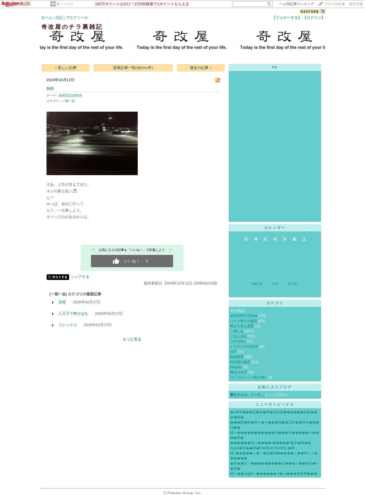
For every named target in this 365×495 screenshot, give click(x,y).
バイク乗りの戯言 (243, 321)
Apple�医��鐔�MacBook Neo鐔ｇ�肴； (264, 448)
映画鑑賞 (237, 357)
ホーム (46, 17)
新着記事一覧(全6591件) (133, 68)
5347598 (310, 11)
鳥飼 (50, 88)
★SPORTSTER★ (244, 316)
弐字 (233, 352)
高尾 (62, 302)
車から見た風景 (242, 326)
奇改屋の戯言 (240, 362)
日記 (59, 17)
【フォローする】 (287, 17)
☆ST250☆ (238, 341)
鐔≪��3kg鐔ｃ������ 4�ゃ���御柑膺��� (273, 474)
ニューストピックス (275, 404)
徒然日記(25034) (70, 95)
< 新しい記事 (65, 68)
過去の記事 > (201, 68)
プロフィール (77, 17)
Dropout (236, 367)
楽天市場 (356, 4)
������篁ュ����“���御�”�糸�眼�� (270, 443)
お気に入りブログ (275, 387)
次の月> (293, 283)
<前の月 (256, 283)
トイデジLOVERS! (244, 347)
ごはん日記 (238, 336)
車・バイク (65, 4)
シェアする (80, 277)
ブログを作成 (334, 4)
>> (296, 4)
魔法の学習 (238, 372)
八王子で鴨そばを (73, 313)
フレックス (67, 325)
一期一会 (68, 101)
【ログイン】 (314, 17)
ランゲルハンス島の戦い (249, 377)
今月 (275, 283)
